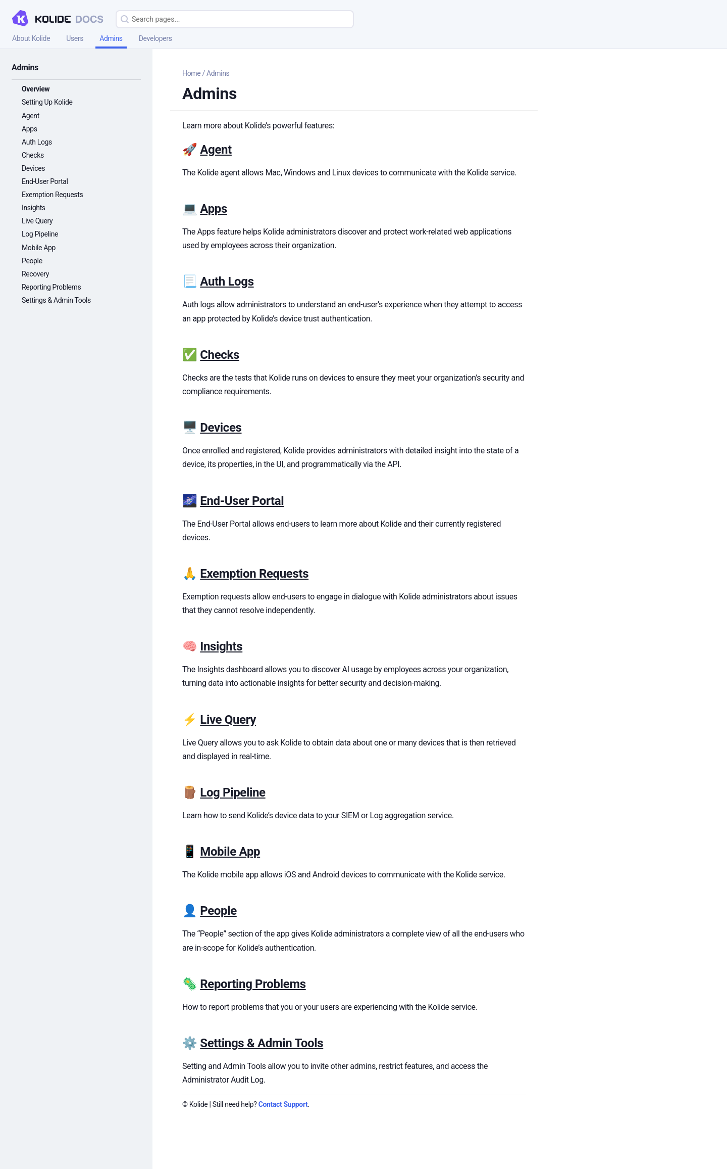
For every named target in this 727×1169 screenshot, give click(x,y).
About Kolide (31, 38)
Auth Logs (37, 142)
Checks (33, 155)
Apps (29, 129)
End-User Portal (45, 181)
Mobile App (39, 248)
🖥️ (191, 427)
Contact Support (283, 1104)
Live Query (37, 221)
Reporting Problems (51, 287)
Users (74, 38)
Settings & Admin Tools (56, 300)
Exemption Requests (52, 195)
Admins (111, 38)
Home (191, 73)
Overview (35, 89)
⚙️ (191, 1043)
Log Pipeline (40, 234)
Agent (30, 116)
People (32, 261)
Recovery (35, 274)
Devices (33, 168)
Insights (33, 208)
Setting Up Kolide (47, 102)
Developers (155, 38)
